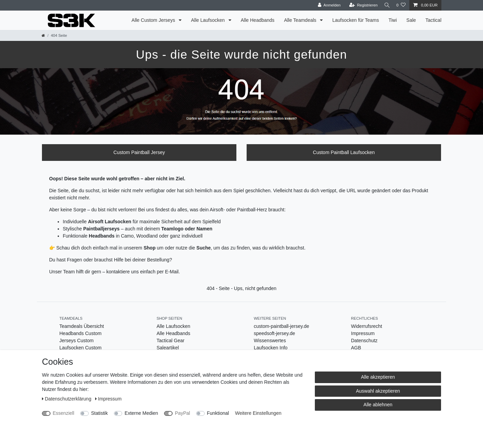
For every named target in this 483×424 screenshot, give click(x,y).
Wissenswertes (270, 340)
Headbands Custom (80, 333)
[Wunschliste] (401, 5)
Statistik (99, 413)
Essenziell (63, 413)
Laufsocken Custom (80, 347)
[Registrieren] (361, 5)
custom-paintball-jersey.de (281, 326)
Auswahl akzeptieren (378, 391)
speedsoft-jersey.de (274, 333)
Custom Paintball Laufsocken (344, 152)
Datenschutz (364, 340)
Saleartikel (168, 347)
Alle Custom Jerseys (154, 20)
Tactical (433, 20)
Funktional (218, 413)
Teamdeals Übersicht (81, 326)
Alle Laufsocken (208, 20)
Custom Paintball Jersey (139, 152)
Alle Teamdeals (301, 20)
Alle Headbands (258, 20)
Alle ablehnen (378, 404)
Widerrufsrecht (366, 326)
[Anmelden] (327, 5)
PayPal (182, 413)
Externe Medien (141, 413)
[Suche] (386, 5)
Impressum (363, 333)
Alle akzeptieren (378, 377)
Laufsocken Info (271, 347)
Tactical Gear (171, 340)
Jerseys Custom (76, 340)
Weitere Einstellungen (258, 413)
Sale (411, 20)
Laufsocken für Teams (355, 20)
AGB (356, 347)
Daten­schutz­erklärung (67, 399)
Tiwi (393, 20)
